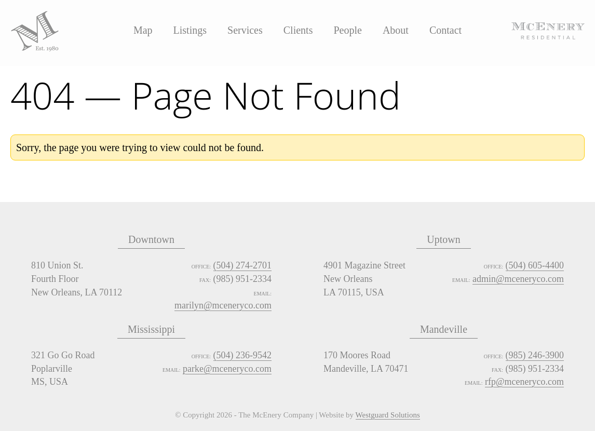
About (396, 30)
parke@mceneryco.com (227, 368)
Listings (190, 30)
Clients (298, 30)
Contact (445, 30)
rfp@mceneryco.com (524, 381)
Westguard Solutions (388, 415)
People (347, 30)
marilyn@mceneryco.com (223, 305)
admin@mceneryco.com (518, 279)
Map (143, 30)
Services (245, 30)
